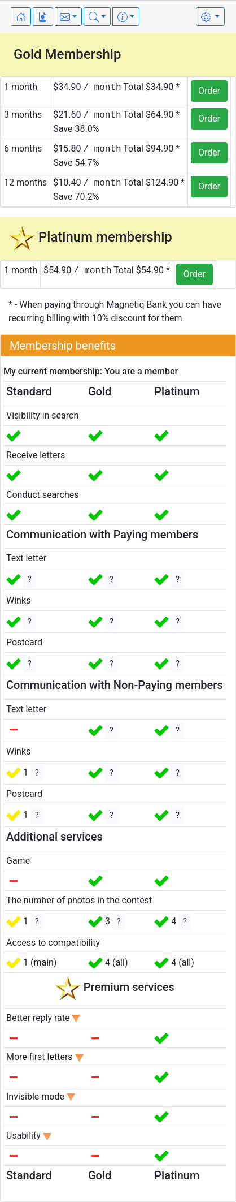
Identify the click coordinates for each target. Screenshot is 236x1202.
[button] (68, 16)
